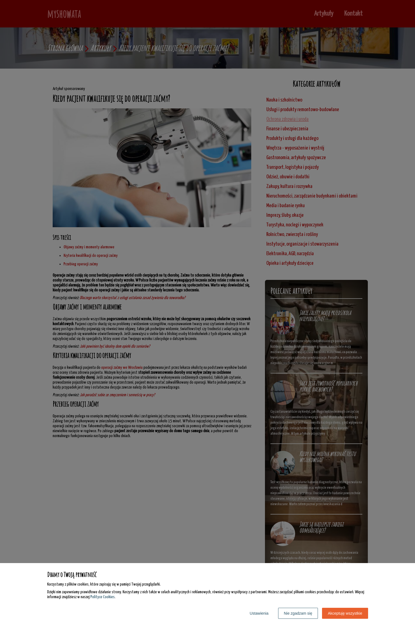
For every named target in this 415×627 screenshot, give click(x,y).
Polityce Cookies (103, 597)
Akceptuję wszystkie (345, 613)
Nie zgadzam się (298, 613)
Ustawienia (259, 613)
